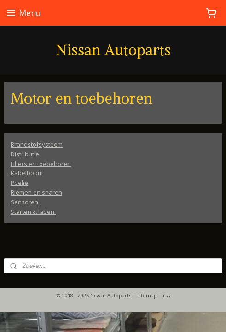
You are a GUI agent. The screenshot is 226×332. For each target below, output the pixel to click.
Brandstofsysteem (37, 144)
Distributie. (26, 153)
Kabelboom (27, 173)
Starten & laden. (33, 211)
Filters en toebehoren (41, 163)
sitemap (147, 295)
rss (166, 295)
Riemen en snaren (36, 192)
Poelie (19, 182)
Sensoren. (25, 201)
